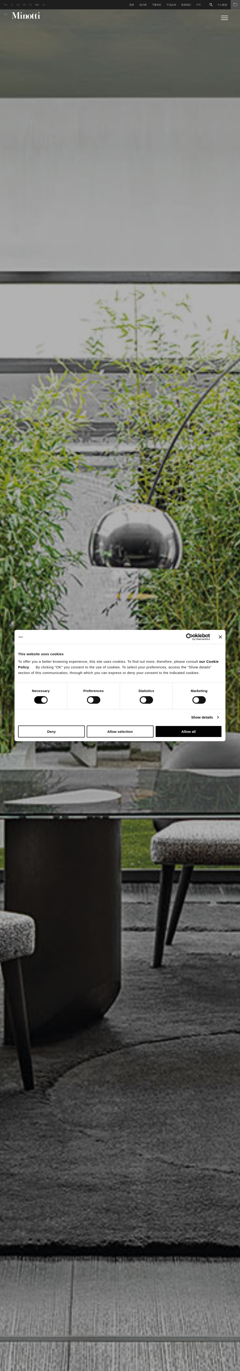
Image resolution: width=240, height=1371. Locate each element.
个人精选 (229, 4)
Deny (51, 731)
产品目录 (171, 5)
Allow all (188, 731)
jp (43, 5)
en (6, 5)
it (12, 5)
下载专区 (156, 5)
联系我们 (186, 5)
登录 (131, 5)
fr (24, 5)
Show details (202, 717)
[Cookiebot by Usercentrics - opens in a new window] (189, 637)
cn (37, 5)
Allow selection (120, 731)
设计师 (143, 5)
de (18, 5)
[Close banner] (220, 637)
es (30, 5)
